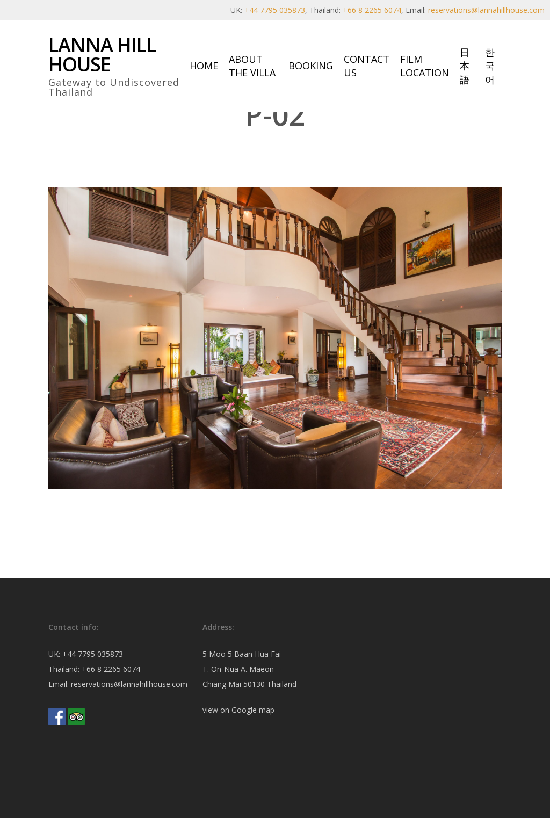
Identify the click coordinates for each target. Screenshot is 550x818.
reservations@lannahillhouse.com (486, 10)
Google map (252, 710)
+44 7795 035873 (274, 10)
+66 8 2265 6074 (372, 10)
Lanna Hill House (102, 54)
